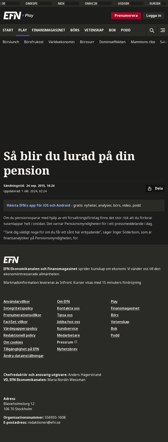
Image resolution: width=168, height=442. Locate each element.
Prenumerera (126, 15)
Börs (115, 315)
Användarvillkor (17, 301)
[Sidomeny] (162, 30)
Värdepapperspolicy (20, 328)
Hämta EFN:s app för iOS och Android (38, 205)
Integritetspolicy (18, 308)
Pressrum (67, 342)
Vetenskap (120, 321)
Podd (115, 335)
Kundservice (67, 328)
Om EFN (63, 301)
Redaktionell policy (20, 335)
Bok (114, 328)
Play (114, 301)
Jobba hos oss (68, 321)
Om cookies (13, 342)
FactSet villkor (16, 321)
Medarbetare (68, 335)
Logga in (153, 15)
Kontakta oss (68, 308)
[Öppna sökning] (151, 30)
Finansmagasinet (125, 308)
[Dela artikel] (155, 188)
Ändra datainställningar (24, 355)
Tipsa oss (65, 315)
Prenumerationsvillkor (22, 315)
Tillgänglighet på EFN (21, 349)
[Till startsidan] (19, 15)
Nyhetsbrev (67, 349)
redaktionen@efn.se (44, 422)
